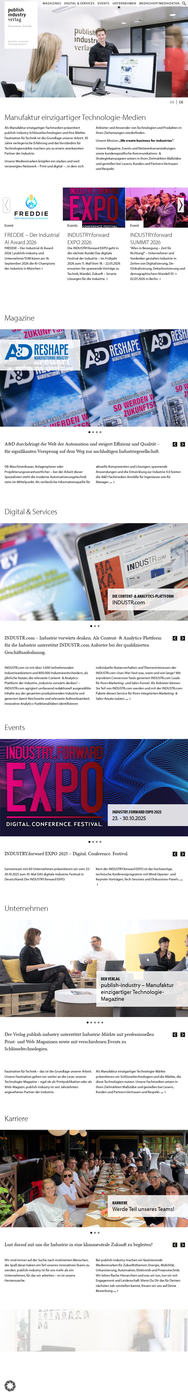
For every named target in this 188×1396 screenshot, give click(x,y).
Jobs (11, 1333)
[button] (10, 1386)
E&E (35, 1328)
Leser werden (88, 1323)
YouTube (110, 1323)
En (172, 102)
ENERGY (37, 1333)
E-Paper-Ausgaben (91, 1328)
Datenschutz (15, 1344)
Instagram (111, 1333)
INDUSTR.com (40, 1344)
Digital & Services (78, 3)
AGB (11, 1338)
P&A (35, 1338)
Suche (184, 3)
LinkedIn (110, 1328)
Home (12, 1323)
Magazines (50, 3)
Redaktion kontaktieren (142, 1338)
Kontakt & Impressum (20, 1328)
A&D (35, 1323)
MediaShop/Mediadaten (159, 3)
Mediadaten (136, 1323)
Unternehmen (123, 3)
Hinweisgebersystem (19, 1349)
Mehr (31, 229)
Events (102, 3)
